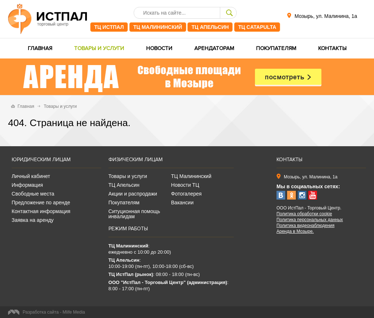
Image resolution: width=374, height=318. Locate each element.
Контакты (332, 48)
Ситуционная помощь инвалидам (134, 213)
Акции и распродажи (132, 194)
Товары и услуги (99, 48)
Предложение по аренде (41, 202)
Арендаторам (214, 48)
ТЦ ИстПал (109, 27)
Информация (27, 185)
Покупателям (276, 48)
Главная (40, 48)
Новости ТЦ (185, 185)
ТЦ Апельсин (210, 27)
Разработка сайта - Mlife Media (54, 312)
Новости (159, 48)
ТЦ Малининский (157, 27)
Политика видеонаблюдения (305, 225)
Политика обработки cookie (304, 213)
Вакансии (182, 202)
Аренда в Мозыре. (295, 231)
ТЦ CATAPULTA (257, 27)
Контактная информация (41, 211)
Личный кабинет (31, 176)
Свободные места (33, 194)
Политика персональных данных (309, 219)
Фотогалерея (186, 194)
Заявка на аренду (33, 220)
